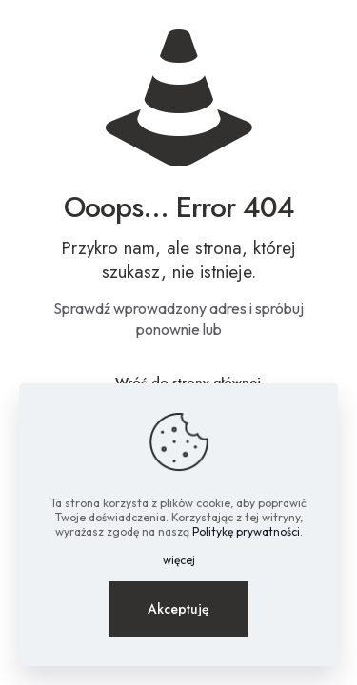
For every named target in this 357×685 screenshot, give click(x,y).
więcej (179, 560)
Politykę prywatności (246, 531)
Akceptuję (178, 608)
